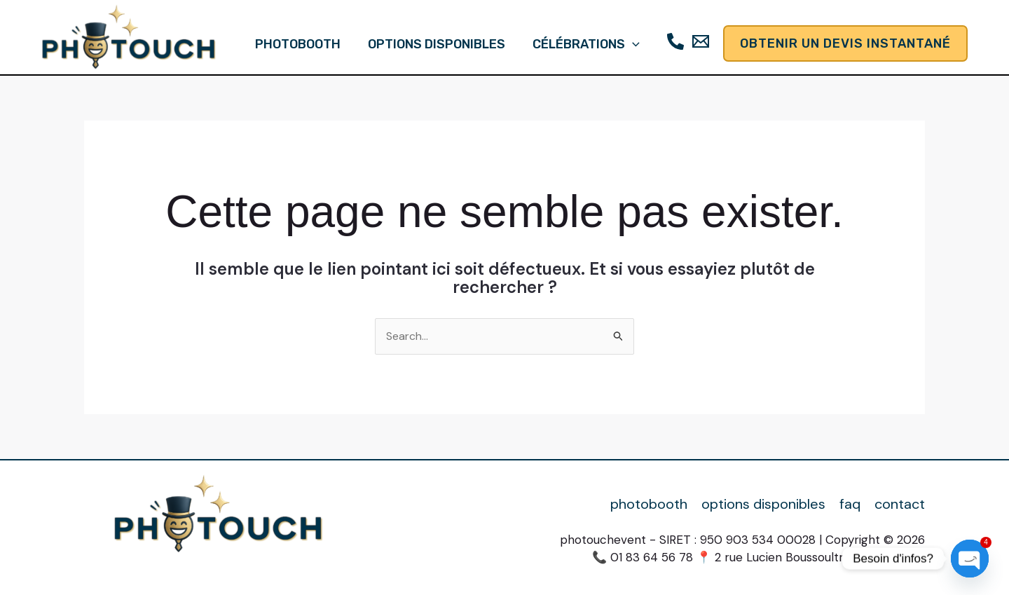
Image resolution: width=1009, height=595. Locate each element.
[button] (630, 44)
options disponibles (436, 44)
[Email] (697, 41)
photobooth (300, 44)
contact (899, 504)
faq (849, 504)
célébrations (584, 44)
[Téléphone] (672, 41)
